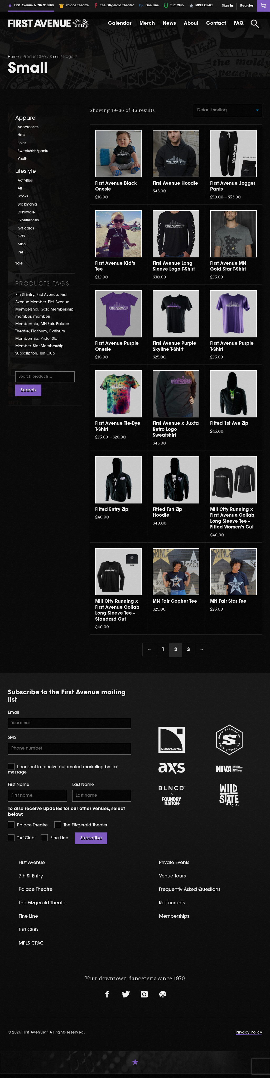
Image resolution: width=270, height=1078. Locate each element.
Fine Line (54, 840)
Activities (25, 181)
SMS (12, 739)
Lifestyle (25, 171)
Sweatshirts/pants (34, 151)
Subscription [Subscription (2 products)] (26, 354)
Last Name (83, 787)
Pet (20, 252)
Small (55, 57)
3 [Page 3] (188, 650)
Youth (23, 159)
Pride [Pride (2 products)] (45, 339)
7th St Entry (32, 879)
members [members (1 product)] (42, 317)
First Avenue (33, 865)
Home (14, 57)
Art (20, 189)
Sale (19, 264)
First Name (18, 787)
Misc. (22, 244)
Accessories (28, 127)
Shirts (22, 143)
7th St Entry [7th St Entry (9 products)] (24, 295)
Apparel (26, 118)
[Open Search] (255, 23)
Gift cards (26, 229)
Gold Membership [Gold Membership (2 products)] (57, 310)
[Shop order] (226, 111)
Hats (22, 135)
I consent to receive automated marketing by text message (63, 771)
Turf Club (21, 840)
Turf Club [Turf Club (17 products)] (47, 354)
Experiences (29, 220)
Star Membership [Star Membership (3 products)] (48, 346)
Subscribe (91, 841)
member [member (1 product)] (23, 317)
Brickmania (28, 205)
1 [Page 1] (163, 650)
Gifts (21, 236)
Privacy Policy (248, 1037)
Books (23, 196)
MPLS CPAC (32, 947)
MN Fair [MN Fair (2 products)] (47, 324)
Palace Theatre (28, 827)
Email (13, 713)
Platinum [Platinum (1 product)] (39, 331)
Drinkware (27, 212)
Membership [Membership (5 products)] (26, 324)
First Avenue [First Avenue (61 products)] (47, 295)
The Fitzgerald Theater (80, 827)
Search (28, 391)
